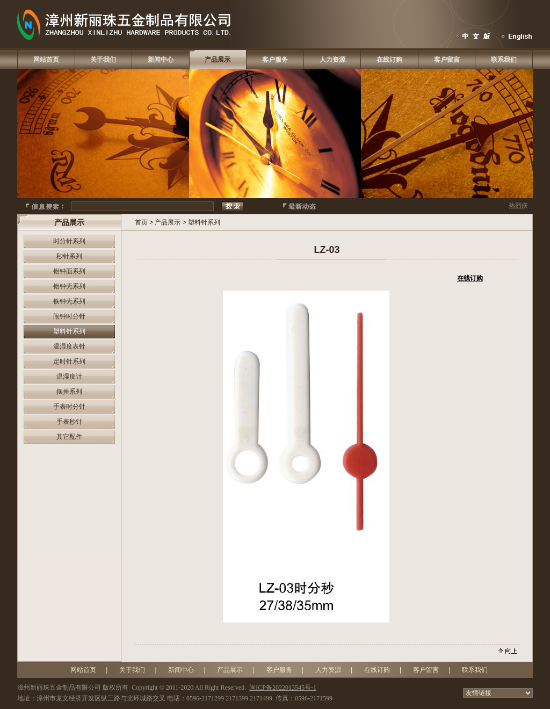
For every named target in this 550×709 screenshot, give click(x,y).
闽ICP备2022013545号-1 (282, 687)
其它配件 (69, 436)
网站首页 (46, 59)
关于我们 (103, 59)
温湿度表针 (69, 346)
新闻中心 (160, 59)
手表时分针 (69, 406)
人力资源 (332, 59)
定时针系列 (69, 361)
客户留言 (447, 59)
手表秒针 (69, 421)
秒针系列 (69, 256)
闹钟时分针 (69, 316)
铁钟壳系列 (69, 301)
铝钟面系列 (69, 271)
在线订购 (389, 59)
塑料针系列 (69, 331)
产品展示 (217, 59)
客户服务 (275, 59)
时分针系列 (69, 241)
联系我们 (504, 59)
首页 (141, 222)
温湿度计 (69, 376)
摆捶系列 (69, 391)
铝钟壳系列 (69, 286)
